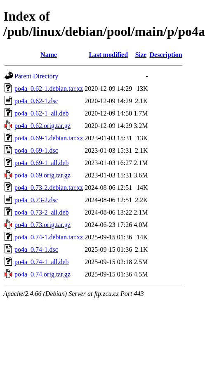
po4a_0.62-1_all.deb (41, 113)
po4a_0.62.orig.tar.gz (42, 125)
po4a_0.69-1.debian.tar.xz (48, 138)
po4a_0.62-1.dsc (36, 100)
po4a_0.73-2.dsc (36, 199)
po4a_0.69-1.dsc (36, 150)
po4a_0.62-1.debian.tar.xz (48, 88)
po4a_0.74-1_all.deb (41, 261)
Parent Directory (36, 76)
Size (141, 54)
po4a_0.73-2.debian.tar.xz (48, 187)
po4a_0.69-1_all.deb (41, 162)
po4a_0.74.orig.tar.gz (42, 274)
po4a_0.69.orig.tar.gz (42, 175)
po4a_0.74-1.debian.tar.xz (48, 237)
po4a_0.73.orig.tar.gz (42, 224)
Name (48, 54)
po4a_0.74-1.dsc (36, 249)
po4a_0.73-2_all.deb (41, 212)
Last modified (108, 54)
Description (166, 54)
